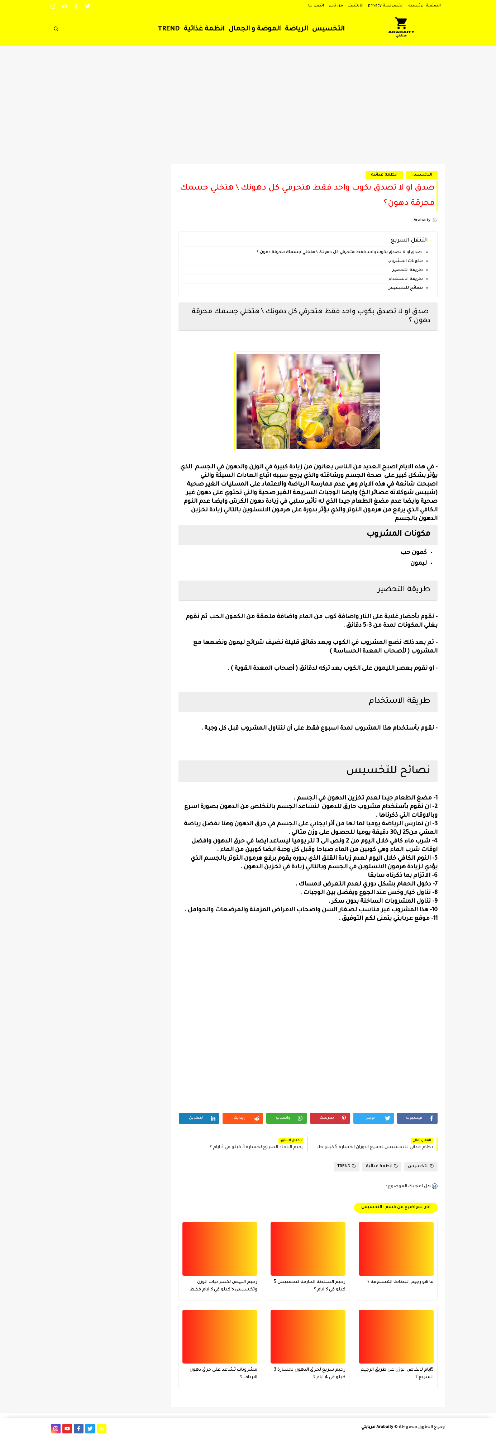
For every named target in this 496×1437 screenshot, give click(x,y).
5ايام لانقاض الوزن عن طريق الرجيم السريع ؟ (397, 1373)
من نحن (336, 6)
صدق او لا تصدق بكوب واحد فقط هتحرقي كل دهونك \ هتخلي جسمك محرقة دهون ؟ (340, 252)
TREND (169, 29)
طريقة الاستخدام (405, 279)
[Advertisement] (248, 108)
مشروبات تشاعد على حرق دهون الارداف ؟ (223, 1373)
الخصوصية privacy (386, 6)
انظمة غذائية (204, 29)
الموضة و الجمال (255, 29)
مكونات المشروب (404, 261)
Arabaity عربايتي (377, 1427)
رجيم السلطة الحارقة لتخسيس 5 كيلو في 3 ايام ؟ (309, 1286)
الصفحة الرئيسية (424, 6)
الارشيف (355, 6)
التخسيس (328, 29)
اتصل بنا (316, 6)
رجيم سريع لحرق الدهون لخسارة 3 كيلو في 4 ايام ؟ (309, 1373)
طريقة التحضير (407, 270)
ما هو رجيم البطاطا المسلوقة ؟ (400, 1282)
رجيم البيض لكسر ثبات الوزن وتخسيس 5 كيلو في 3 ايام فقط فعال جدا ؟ (223, 1287)
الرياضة (296, 29)
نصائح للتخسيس (404, 288)
